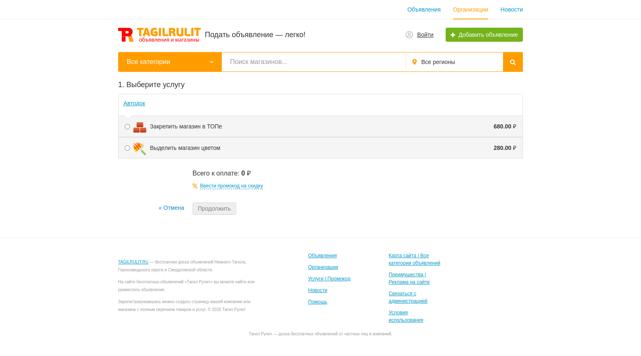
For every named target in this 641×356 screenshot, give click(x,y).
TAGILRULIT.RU (133, 262)
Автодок (134, 103)
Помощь (317, 302)
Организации (470, 9)
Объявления (424, 9)
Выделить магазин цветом (320, 148)
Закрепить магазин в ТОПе (320, 126)
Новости (512, 9)
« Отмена (171, 207)
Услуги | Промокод (329, 279)
